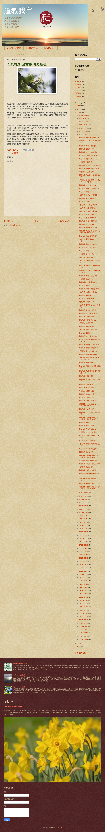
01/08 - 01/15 (83, 636)
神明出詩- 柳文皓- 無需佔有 (88, 351)
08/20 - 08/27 (83, 532)
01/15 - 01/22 (83, 633)
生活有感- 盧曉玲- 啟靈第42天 (89, 168)
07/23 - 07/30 (83, 545)
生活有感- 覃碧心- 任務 (86, 149)
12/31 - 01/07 (83, 115)
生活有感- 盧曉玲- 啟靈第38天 (89, 348)
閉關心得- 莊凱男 (19, 687)
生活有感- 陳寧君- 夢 (20, 663)
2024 (79, 109)
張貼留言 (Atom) (14, 225)
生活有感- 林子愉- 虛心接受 (88, 449)
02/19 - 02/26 (83, 617)
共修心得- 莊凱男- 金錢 (86, 302)
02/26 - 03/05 (83, 613)
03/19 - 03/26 (83, 603)
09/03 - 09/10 (83, 525)
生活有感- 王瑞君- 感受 (86, 484)
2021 (79, 647)
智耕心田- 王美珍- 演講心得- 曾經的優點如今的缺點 (89, 231)
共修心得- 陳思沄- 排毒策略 (88, 292)
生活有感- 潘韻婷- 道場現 (87, 470)
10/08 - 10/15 (83, 509)
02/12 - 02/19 (83, 620)
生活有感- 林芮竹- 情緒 (86, 317)
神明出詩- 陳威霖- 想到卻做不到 (90, 165)
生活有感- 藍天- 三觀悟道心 (88, 152)
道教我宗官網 (14, 48)
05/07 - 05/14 (83, 581)
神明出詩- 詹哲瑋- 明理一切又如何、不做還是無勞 (90, 181)
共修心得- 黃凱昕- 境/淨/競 (88, 330)
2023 (79, 112)
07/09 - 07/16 (83, 551)
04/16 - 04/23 (83, 590)
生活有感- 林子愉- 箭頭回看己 (89, 155)
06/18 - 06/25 (83, 561)
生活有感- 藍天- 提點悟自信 (88, 247)
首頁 (37, 220)
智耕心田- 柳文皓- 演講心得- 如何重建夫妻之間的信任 (89, 487)
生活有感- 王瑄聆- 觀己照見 (88, 146)
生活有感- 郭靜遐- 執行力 (87, 320)
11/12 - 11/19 (83, 493)
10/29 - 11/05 (83, 499)
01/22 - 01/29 (83, 630)
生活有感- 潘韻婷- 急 (86, 159)
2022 (79, 643)
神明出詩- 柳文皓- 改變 (86, 391)
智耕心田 (78, 87)
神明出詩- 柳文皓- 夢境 (86, 172)
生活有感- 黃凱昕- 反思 (86, 295)
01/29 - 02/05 (83, 626)
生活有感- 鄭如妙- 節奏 (86, 426)
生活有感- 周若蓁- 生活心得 (88, 429)
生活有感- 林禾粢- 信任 (86, 409)
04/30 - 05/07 (83, 584)
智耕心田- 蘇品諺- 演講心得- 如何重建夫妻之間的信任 (89, 456)
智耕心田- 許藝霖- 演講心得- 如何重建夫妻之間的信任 (89, 418)
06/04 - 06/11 (83, 568)
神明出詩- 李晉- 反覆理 (86, 198)
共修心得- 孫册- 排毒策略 (87, 208)
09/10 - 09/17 (83, 522)
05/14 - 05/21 (83, 577)
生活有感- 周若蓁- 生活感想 (88, 227)
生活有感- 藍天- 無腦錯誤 (87, 440)
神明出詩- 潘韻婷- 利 (86, 162)
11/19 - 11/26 (83, 135)
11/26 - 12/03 (83, 131)
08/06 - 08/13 (83, 538)
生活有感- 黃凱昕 (84, 192)
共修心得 (78, 84)
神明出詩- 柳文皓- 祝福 (86, 254)
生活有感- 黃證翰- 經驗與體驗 (89, 289)
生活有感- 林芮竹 (84, 201)
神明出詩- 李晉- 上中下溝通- (88, 460)
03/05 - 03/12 (83, 610)
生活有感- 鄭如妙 (84, 333)
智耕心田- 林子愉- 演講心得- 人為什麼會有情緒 (89, 405)
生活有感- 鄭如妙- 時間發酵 (88, 221)
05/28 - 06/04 (83, 571)
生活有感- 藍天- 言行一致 (87, 185)
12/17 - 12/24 (83, 122)
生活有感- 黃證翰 (84, 285)
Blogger (59, 827)
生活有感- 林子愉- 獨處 (86, 397)
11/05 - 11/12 (83, 496)
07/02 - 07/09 (83, 555)
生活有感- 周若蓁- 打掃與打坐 (89, 344)
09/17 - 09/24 (83, 519)
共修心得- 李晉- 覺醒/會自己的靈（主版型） (89, 358)
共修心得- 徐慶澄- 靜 (86, 467)
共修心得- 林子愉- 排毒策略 (88, 205)
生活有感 (15, 153)
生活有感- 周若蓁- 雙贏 (86, 394)
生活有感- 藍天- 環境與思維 (88, 236)
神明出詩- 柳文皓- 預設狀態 (88, 432)
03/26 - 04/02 (83, 600)
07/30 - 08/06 (83, 542)
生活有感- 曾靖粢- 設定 (86, 384)
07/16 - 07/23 (83, 548)
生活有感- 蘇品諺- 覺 (86, 452)
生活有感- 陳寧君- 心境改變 (88, 354)
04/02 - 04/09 (83, 597)
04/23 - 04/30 (83, 587)
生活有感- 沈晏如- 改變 (86, 298)
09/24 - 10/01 (83, 516)
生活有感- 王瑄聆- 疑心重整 (88, 276)
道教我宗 (18, 11)
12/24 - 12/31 (83, 118)
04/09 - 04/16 (83, 594)
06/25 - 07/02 (83, 558)
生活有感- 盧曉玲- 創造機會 (88, 244)
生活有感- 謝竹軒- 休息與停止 (89, 310)
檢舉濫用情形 (80, 653)
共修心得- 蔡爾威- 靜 (86, 257)
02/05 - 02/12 (83, 623)
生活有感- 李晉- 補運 (86, 363)
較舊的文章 (65, 220)
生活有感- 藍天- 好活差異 (87, 401)
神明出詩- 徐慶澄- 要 (86, 323)
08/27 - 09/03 (83, 529)
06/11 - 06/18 (83, 564)
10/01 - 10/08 (83, 512)
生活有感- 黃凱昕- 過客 (86, 326)
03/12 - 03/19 (83, 607)
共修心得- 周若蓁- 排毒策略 (88, 211)
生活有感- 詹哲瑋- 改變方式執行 (90, 464)
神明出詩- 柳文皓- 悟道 (86, 224)
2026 (79, 103)
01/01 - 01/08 (83, 639)
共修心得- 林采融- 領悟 (13, 707)
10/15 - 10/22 (83, 506)
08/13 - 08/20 (83, 535)
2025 (79, 106)
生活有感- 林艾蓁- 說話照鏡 (88, 313)
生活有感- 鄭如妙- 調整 (86, 388)
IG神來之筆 (32, 48)
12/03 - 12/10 (83, 128)
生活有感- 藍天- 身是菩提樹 (88, 336)
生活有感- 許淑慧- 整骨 (86, 214)
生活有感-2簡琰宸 (19, 675)
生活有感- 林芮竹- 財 (86, 376)
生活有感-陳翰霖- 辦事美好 (88, 282)
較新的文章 (9, 220)
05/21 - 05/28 (83, 574)
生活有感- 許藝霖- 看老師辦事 (89, 188)
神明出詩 (78, 90)
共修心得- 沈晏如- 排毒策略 (88, 195)
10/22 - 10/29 (83, 503)
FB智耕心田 (49, 48)
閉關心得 (78, 93)
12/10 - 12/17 (83, 125)
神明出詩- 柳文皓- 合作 (86, 279)
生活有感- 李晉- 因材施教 (87, 218)
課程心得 (78, 96)
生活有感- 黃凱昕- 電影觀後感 (89, 137)
